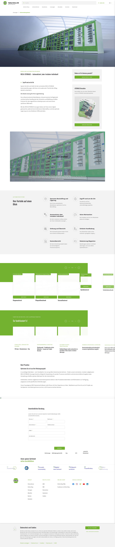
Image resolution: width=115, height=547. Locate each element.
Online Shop (30, 469)
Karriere (29, 478)
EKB (43, 469)
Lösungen (15, 12)
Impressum (45, 475)
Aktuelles (30, 475)
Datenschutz (45, 472)
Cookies (44, 478)
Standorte (30, 481)
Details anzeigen (24, 543)
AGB (43, 466)
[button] (66, 252)
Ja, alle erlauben (92, 527)
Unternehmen (31, 466)
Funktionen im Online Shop (64, 469)
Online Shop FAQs (61, 466)
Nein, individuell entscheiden (92, 531)
